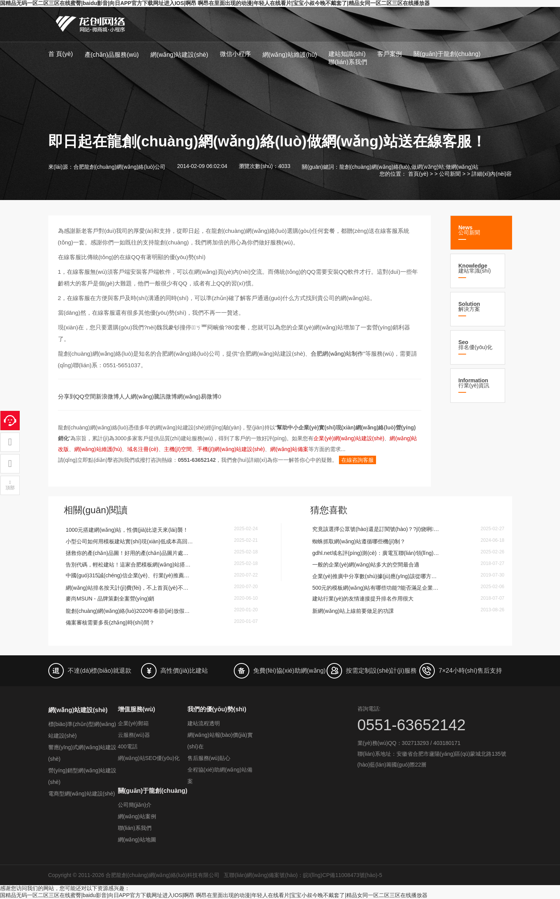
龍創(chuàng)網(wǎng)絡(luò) (374, 167)
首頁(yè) (418, 174)
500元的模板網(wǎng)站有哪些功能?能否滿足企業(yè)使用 (376, 588)
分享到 (66, 396)
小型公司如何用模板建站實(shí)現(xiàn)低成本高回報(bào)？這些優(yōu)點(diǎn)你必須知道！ (129, 541)
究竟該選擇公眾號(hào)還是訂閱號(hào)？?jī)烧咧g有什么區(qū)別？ (376, 529)
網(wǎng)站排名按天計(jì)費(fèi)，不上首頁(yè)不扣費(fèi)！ (129, 588)
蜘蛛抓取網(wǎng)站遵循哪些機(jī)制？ (358, 541)
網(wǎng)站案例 (137, 816)
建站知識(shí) (347, 54)
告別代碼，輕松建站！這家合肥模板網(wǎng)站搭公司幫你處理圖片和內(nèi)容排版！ (129, 564)
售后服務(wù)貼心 (208, 758)
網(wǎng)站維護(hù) (289, 54)
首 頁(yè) (60, 54)
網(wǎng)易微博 (197, 396)
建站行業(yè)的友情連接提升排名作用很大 (363, 598)
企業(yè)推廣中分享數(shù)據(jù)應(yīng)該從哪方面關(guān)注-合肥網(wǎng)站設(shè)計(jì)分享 (376, 576)
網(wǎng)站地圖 (137, 839)
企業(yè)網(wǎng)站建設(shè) (348, 438)
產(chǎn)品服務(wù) (112, 54)
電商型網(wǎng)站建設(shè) (81, 793)
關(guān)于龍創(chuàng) (447, 54)
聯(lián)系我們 (348, 62)
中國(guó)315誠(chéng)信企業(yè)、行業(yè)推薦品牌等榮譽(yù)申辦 (129, 575)
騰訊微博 (165, 396)
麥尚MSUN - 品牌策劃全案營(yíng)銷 (110, 598)
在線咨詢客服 (357, 460)
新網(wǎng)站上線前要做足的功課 (353, 611)
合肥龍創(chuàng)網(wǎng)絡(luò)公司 (119, 167)
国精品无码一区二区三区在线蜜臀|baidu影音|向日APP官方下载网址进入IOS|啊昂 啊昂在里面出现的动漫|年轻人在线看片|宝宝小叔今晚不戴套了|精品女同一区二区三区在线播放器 (215, 3)
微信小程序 (235, 54)
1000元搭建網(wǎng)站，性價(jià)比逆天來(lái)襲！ (127, 530)
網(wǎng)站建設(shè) (179, 54)
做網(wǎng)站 (427, 167)
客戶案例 (389, 54)
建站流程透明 (203, 723)
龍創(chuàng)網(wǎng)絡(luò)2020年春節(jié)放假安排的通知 (129, 611)
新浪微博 (107, 396)
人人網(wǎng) (136, 396)
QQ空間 (85, 396)
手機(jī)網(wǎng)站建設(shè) (231, 449)
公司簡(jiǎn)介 (134, 805)
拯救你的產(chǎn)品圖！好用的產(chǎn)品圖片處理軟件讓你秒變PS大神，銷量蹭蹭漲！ (129, 553)
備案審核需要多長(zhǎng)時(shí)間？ (110, 622)
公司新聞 (450, 174)
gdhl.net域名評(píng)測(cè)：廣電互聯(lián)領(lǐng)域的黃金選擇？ (376, 553)
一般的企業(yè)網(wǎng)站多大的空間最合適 (365, 564)
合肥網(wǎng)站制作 (337, 353)
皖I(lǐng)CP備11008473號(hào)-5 (342, 875)
